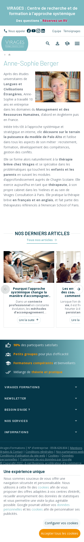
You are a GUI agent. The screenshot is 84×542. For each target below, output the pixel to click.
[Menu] (77, 43)
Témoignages (71, 31)
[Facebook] (28, 31)
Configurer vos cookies (61, 523)
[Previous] (5, 289)
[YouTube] (33, 31)
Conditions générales (39, 452)
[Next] (78, 289)
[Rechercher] (48, 43)
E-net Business (34, 463)
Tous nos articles (40, 240)
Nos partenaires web (70, 452)
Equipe (56, 31)
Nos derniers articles (42, 233)
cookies (43, 487)
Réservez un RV (54, 20)
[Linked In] (43, 31)
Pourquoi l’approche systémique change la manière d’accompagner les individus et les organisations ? (29, 292)
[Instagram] (38, 31)
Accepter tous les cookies (59, 533)
